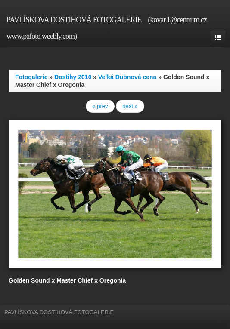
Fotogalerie (31, 77)
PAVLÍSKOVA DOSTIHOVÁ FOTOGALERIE (73, 19)
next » (129, 106)
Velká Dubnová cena (127, 77)
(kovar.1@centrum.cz (177, 19)
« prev (100, 106)
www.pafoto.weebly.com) (41, 36)
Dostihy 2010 (72, 77)
